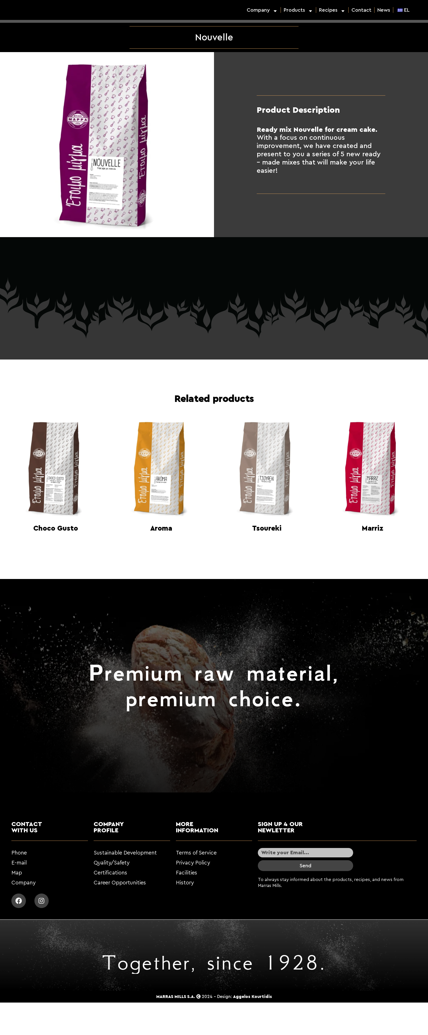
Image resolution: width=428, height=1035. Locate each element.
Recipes (332, 10)
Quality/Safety (111, 863)
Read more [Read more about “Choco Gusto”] (56, 542)
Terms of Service (196, 853)
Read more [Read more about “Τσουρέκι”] (267, 542)
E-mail (19, 863)
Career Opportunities (120, 883)
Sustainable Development (125, 853)
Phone (19, 853)
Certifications (110, 873)
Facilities (186, 873)
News (383, 10)
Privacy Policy (193, 863)
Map (16, 873)
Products (298, 10)
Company (262, 10)
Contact (361, 10)
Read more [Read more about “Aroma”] (161, 542)
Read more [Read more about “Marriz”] (372, 542)
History (185, 883)
